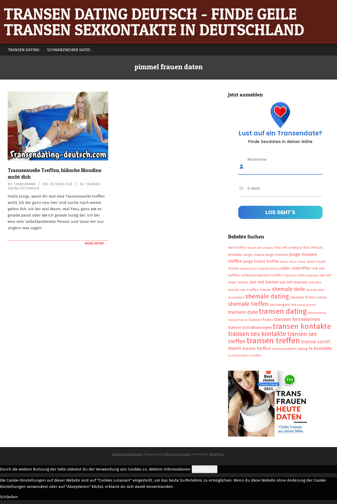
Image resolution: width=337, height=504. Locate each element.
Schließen (9, 497)
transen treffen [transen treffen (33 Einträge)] (273, 340)
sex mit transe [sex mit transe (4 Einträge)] (264, 282)
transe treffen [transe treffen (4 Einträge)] (256, 348)
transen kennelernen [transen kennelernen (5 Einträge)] (297, 319)
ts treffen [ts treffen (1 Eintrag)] (255, 355)
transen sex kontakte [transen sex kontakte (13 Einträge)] (257, 333)
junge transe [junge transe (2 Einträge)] (254, 254)
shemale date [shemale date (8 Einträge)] (288, 289)
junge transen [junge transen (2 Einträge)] (276, 254)
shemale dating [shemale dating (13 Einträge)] (267, 296)
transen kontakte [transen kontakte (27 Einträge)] (302, 326)
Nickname (257, 159)
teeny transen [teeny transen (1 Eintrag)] (307, 305)
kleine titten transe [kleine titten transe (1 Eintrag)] (293, 261)
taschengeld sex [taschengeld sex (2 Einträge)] (283, 304)
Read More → (96, 243)
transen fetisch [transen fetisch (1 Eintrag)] (237, 320)
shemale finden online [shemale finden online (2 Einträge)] (308, 297)
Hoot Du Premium (178, 454)
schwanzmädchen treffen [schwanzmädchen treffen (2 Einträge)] (262, 275)
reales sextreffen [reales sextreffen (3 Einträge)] (294, 268)
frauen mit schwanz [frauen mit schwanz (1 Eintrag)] (260, 247)
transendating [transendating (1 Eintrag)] (317, 313)
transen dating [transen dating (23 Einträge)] (283, 311)
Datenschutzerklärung (127, 454)
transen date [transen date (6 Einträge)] (243, 312)
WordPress (216, 454)
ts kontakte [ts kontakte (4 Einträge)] (320, 348)
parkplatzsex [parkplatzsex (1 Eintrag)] (248, 268)
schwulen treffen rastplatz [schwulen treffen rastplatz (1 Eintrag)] (301, 275)
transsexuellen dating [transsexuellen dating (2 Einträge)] (290, 348)
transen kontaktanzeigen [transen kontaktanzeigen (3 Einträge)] (250, 327)
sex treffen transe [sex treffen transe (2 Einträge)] (255, 289)
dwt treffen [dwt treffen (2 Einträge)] (237, 247)
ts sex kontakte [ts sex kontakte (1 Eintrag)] (238, 355)
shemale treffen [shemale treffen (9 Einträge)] (248, 304)
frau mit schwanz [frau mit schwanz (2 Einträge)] (288, 247)
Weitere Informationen (170, 469)
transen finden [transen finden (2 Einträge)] (261, 319)
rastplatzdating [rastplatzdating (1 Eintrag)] (268, 268)
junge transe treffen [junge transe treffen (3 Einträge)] (261, 261)
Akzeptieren (204, 469)
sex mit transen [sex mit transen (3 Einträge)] (293, 282)
